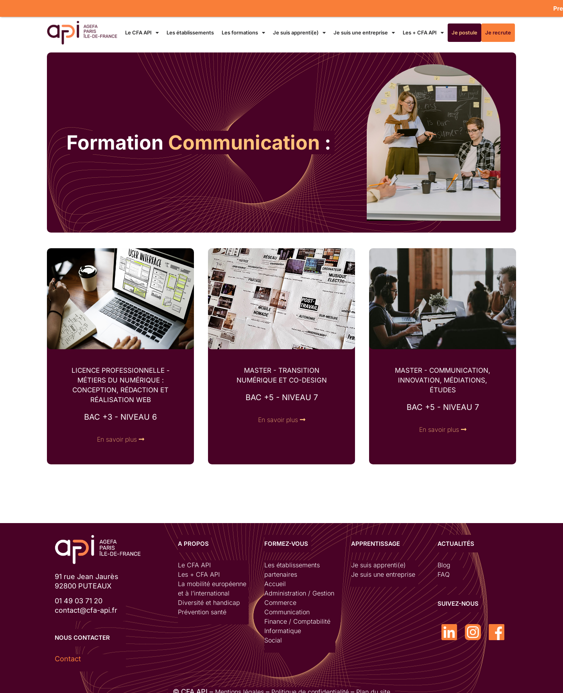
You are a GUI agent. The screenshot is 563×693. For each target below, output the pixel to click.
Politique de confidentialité (310, 688)
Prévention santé (202, 609)
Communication (287, 609)
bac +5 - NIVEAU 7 (282, 394)
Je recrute (498, 29)
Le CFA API (142, 29)
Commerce (280, 599)
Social (273, 637)
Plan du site (373, 688)
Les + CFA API (423, 29)
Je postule (464, 29)
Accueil (275, 581)
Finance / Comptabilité (297, 618)
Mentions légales (239, 688)
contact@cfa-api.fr (86, 607)
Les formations (243, 29)
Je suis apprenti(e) (299, 29)
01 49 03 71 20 (78, 598)
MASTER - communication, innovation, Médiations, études (442, 377)
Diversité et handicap (209, 599)
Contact (68, 655)
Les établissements (190, 29)
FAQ (443, 571)
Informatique (282, 628)
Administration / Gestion (299, 590)
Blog (443, 562)
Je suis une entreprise (364, 29)
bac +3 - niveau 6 (120, 414)
